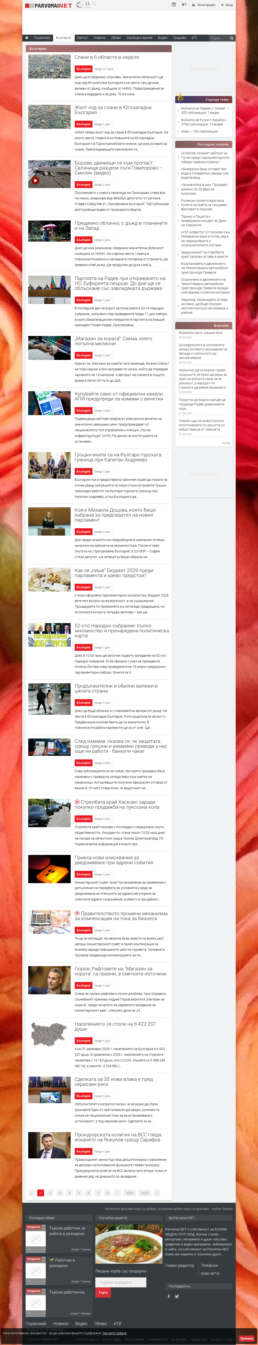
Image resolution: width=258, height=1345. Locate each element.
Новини (100, 37)
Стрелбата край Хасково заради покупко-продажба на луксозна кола (117, 804)
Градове (179, 37)
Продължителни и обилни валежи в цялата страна (116, 688)
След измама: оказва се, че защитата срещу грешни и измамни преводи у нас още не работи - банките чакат (121, 746)
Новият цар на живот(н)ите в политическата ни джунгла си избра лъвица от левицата (202, 425)
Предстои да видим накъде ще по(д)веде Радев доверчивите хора (202, 404)
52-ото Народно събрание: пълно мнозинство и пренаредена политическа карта (122, 630)
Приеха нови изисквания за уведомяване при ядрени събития (114, 860)
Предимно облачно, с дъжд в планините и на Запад (121, 225)
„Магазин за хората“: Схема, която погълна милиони (113, 341)
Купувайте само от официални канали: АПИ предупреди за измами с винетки (119, 396)
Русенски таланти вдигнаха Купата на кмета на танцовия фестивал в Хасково (204, 204)
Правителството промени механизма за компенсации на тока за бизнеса (121, 916)
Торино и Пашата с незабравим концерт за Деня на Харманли (203, 220)
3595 (130, 1193)
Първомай (36, 1323)
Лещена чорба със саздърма (120, 1270)
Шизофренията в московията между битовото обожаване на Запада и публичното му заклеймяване (203, 351)
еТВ (117, 1323)
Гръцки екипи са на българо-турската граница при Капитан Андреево (118, 457)
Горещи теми (217, 99)
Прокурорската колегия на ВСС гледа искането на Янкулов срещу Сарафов (118, 1137)
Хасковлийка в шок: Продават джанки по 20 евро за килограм (204, 188)
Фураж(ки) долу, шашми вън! (201, 333)
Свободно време (139, 37)
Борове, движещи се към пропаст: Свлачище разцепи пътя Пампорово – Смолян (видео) (119, 167)
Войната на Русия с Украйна (203, 120)
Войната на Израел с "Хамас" (204, 108)
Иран (185, 131)
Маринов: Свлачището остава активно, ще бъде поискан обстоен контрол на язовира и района (204, 306)
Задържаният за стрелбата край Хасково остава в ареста (204, 254)
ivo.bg (226, 442)
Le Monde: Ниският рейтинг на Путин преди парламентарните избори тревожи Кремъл (205, 157)
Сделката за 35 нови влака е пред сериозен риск (114, 1081)
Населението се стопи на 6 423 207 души (115, 1026)
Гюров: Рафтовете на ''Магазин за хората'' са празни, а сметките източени (120, 971)
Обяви (100, 1323)
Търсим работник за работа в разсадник (67, 1231)
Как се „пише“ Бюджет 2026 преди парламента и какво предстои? (114, 572)
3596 (145, 1193)
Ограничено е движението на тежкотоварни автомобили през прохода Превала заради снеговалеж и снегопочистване (205, 286)
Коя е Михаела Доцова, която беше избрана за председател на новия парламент (115, 514)
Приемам (246, 1338)
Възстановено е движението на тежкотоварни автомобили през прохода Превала (204, 267)
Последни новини (213, 144)
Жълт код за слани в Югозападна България (113, 109)
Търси (103, 1292)
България (83, 69)
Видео (81, 1323)
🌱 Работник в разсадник (62, 1263)
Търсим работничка (67, 1292)
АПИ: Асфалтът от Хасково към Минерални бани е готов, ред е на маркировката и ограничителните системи (205, 238)
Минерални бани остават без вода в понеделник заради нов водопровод (205, 173)
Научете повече (114, 1333)
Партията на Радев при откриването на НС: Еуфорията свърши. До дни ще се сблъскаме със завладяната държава (120, 283)
